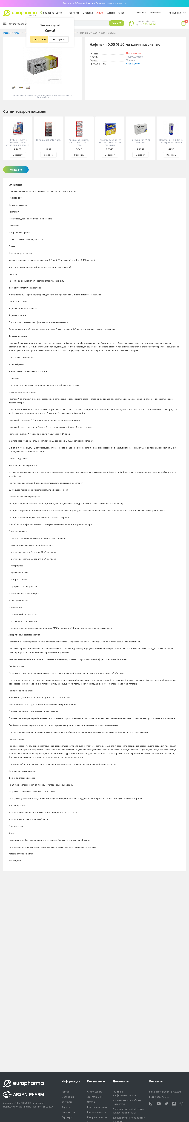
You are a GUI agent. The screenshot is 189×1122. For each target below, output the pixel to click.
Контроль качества (97, 1117)
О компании (68, 1096)
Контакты (74, 12)
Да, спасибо (39, 39)
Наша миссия (68, 1112)
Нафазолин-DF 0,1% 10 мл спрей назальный (171, 141)
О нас (121, 12)
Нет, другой (58, 39)
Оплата (91, 1101)
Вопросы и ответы (96, 1112)
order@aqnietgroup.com (168, 1091)
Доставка (88, 12)
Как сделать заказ (97, 1107)
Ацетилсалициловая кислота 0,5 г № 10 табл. (79, 142)
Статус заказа (155, 12)
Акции (100, 12)
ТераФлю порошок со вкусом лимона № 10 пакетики (110, 142)
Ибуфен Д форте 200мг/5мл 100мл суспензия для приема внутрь (17, 143)
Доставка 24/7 (95, 1096)
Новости (66, 1091)
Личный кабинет (177, 12)
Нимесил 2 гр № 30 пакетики (140, 141)
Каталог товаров (15, 23)
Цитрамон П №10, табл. (48, 139)
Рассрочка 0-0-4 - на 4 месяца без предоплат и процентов (94, 3)
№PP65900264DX (22, 1103)
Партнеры (67, 1117)
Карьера (66, 1107)
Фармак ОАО (133, 63)
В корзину (18, 154)
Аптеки (111, 12)
